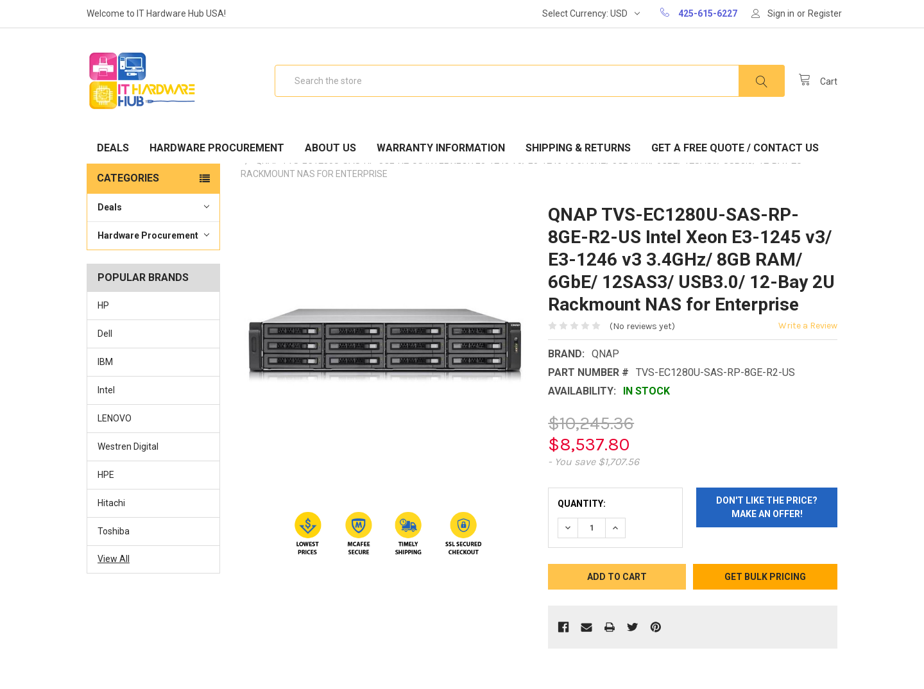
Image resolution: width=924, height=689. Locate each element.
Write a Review (807, 325)
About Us (330, 148)
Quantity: (582, 503)
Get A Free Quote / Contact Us (735, 148)
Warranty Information (441, 148)
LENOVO (115, 418)
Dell (105, 333)
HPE (106, 475)
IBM (105, 362)
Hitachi (111, 503)
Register (825, 13)
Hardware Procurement (217, 148)
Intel (106, 390)
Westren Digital (128, 446)
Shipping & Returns (578, 148)
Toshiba (114, 531)
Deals (113, 148)
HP (103, 305)
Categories (128, 178)
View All (114, 559)
